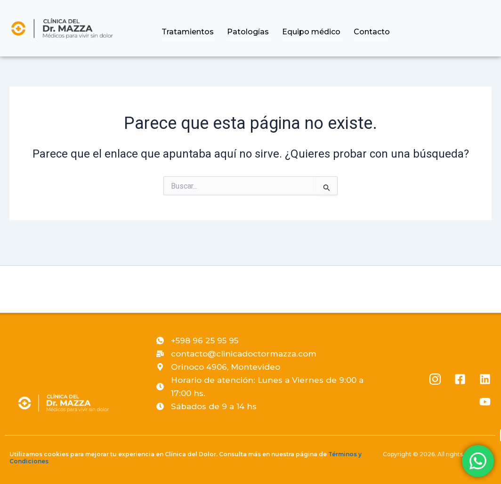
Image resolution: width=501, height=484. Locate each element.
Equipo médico (313, 31)
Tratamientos (193, 31)
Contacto (373, 31)
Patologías (252, 31)
